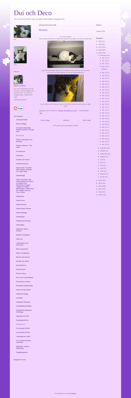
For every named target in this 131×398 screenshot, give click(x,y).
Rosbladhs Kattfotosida (24, 286)
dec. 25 (104, 75)
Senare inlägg (45, 120)
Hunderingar (20, 175)
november (103, 148)
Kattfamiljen (20, 217)
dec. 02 (104, 141)
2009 (100, 195)
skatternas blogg (22, 294)
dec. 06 (104, 130)
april (101, 168)
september (104, 154)
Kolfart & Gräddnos (23, 235)
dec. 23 (104, 81)
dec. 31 (104, 58)
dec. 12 (104, 113)
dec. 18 (104, 95)
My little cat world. (22, 261)
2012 (100, 186)
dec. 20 (104, 90)
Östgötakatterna (22, 352)
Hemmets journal (22, 164)
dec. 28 (104, 66)
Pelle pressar (20, 269)
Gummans (19, 155)
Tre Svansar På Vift (23, 328)
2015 (100, 53)
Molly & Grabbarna (22, 253)
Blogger (73, 393)
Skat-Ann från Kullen (23, 290)
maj (101, 165)
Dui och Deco (33, 13)
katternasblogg (21, 213)
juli (101, 159)
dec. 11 (104, 116)
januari (102, 177)
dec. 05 (104, 133)
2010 (100, 192)
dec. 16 (104, 101)
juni (101, 162)
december (103, 55)
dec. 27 (104, 72)
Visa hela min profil (20, 100)
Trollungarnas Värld (23, 336)
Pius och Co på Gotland (24, 277)
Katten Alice (20, 200)
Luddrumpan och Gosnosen (22, 244)
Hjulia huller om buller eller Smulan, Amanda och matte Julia (24, 169)
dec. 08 (104, 124)
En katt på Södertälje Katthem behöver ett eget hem (25, 129)
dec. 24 (104, 78)
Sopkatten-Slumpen (23, 302)
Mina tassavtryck (22, 249)
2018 (100, 44)
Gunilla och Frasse (22, 159)
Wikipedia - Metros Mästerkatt (22, 347)
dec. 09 (104, 121)
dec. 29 (104, 63)
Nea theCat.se (21, 265)
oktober (103, 151)
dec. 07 (104, 127)
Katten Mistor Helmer (23, 208)
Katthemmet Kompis (23, 221)
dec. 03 (104, 139)
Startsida (66, 120)
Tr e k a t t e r (20, 324)
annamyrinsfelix (21, 120)
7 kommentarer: (84, 110)
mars (102, 171)
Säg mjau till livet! (22, 316)
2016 (100, 50)
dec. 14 (104, 107)
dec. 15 (104, 104)
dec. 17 (104, 98)
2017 (100, 47)
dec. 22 (104, 84)
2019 (100, 41)
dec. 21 (104, 87)
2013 (100, 183)
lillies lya (19, 239)
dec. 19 (104, 93)
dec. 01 (104, 144)
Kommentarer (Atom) (71, 125)
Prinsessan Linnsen (23, 281)
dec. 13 (104, 110)
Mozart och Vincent (23, 257)
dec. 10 (104, 118)
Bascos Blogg (21, 124)
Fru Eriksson (20, 151)
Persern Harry (21, 273)
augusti (102, 156)
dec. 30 (104, 61)
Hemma (43, 29)
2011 (100, 189)
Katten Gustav (21, 204)
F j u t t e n (20, 135)
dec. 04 (104, 136)
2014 (100, 180)
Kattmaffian (20, 225)
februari (103, 174)
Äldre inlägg (86, 120)
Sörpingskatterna (22, 320)
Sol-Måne (19, 298)
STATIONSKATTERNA (23, 306)
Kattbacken (20, 196)
